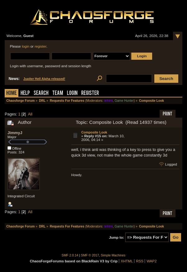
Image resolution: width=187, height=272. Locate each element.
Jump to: (116, 237)
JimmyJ (14, 132)
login (25, 46)
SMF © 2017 (90, 255)
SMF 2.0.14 (70, 255)
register (40, 46)
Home (11, 93)
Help (25, 93)
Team (57, 93)
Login (72, 93)
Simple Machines (113, 255)
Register (90, 93)
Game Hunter (124, 100)
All (30, 114)
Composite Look (94, 132)
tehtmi (108, 100)
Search (41, 93)
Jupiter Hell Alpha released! (44, 79)
